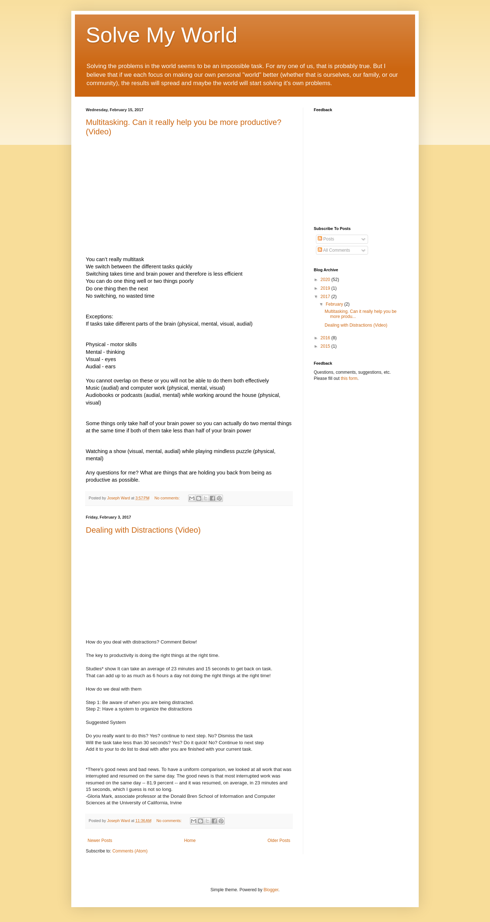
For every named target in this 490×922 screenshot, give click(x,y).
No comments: (168, 498)
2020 (326, 279)
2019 (326, 288)
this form (349, 378)
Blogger (270, 889)
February (335, 304)
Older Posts (278, 840)
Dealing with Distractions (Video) (143, 530)
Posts (326, 239)
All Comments (334, 250)
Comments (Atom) (129, 851)
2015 (326, 346)
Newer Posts (100, 840)
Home (190, 840)
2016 (326, 337)
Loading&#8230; (353, 165)
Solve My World (161, 35)
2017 (326, 296)
